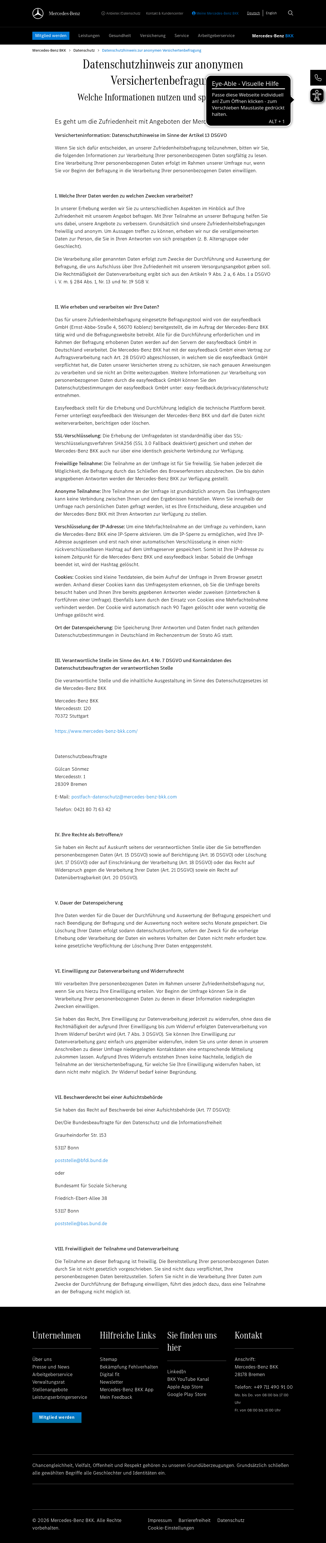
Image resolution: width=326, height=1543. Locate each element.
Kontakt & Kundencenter (165, 13)
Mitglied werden (51, 35)
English (271, 13)
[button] (318, 78)
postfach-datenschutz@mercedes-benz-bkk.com (124, 796)
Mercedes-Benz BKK (49, 50)
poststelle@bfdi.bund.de (81, 1160)
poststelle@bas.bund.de (81, 1223)
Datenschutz (84, 50)
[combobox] (253, 13)
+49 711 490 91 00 (273, 1387)
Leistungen (89, 35)
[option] (271, 13)
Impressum (160, 1520)
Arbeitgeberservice (216, 35)
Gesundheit (120, 35)
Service (182, 35)
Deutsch (253, 13)
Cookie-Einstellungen (171, 1527)
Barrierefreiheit (194, 1520)
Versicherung (153, 35)
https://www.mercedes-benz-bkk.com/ (96, 731)
